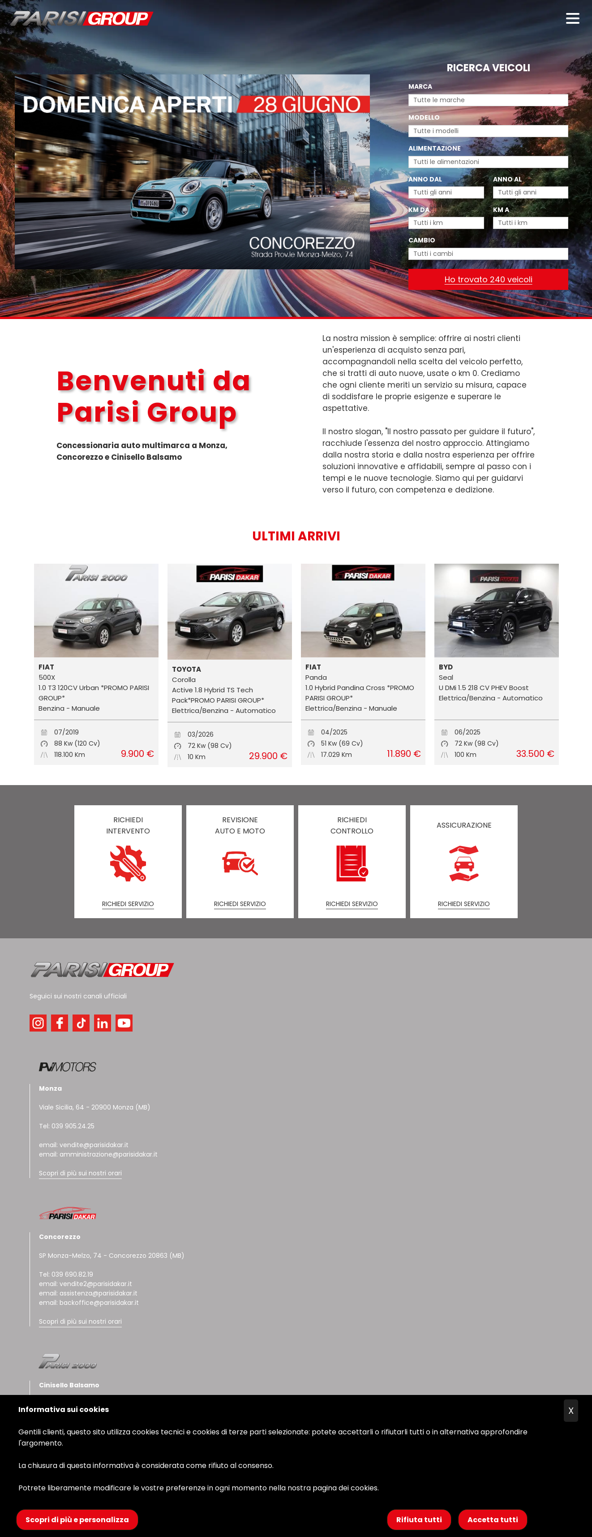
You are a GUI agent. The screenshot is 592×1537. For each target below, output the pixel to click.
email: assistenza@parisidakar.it (88, 1293)
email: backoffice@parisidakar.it (89, 1302)
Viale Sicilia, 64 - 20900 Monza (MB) (94, 1107)
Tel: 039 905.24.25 (66, 1126)
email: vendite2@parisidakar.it (85, 1283)
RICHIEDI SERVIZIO (128, 903)
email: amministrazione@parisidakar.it (98, 1154)
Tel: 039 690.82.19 (66, 1274)
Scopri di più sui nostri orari (80, 1173)
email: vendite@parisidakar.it (84, 1144)
